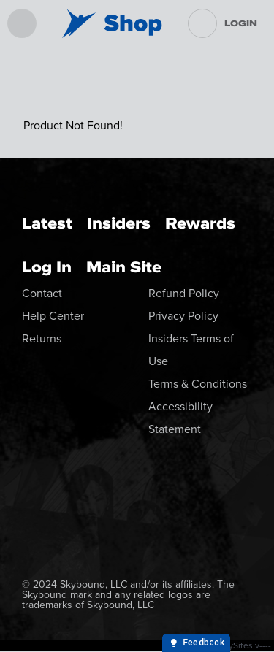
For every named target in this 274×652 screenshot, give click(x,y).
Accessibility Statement (180, 417)
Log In (47, 267)
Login (240, 23)
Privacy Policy (183, 315)
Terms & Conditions (197, 383)
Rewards (200, 223)
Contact (42, 293)
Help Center (53, 315)
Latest (47, 223)
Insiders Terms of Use (191, 349)
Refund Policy (183, 293)
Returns (41, 338)
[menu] (22, 23)
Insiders (119, 223)
